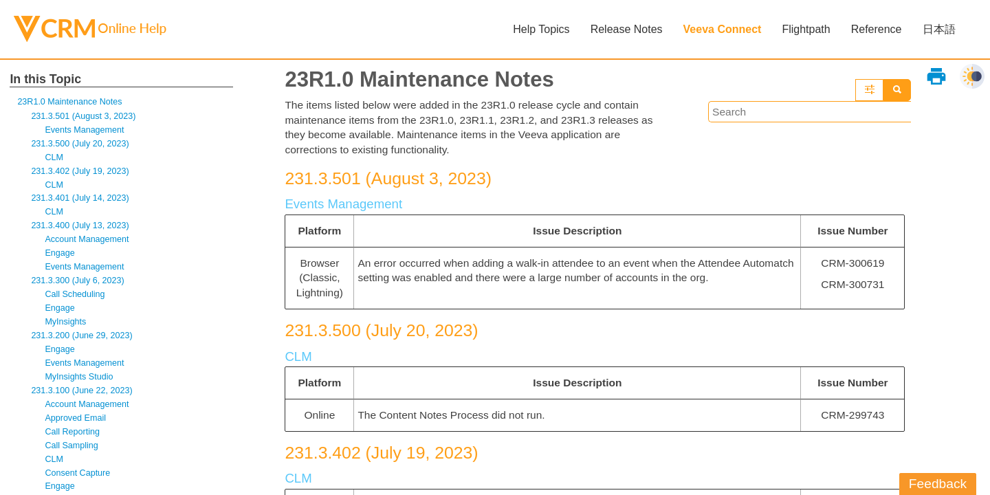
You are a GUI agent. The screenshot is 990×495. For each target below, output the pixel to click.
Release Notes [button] (626, 29)
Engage (60, 257)
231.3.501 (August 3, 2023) (85, 117)
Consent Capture (78, 481)
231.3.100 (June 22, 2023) (83, 398)
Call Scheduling (76, 299)
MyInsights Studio (80, 383)
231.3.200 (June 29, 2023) (83, 341)
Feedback (938, 483)
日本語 (938, 29)
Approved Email (76, 425)
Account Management (88, 243)
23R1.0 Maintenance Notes (71, 102)
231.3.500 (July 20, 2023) (81, 145)
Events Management (85, 131)
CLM (54, 159)
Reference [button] (875, 29)
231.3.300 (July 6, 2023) (79, 285)
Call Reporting (73, 439)
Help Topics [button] (541, 29)
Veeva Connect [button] (722, 29)
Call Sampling (72, 453)
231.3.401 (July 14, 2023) (81, 201)
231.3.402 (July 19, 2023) (81, 173)
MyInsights (66, 327)
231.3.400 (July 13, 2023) (81, 229)
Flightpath (806, 29)
